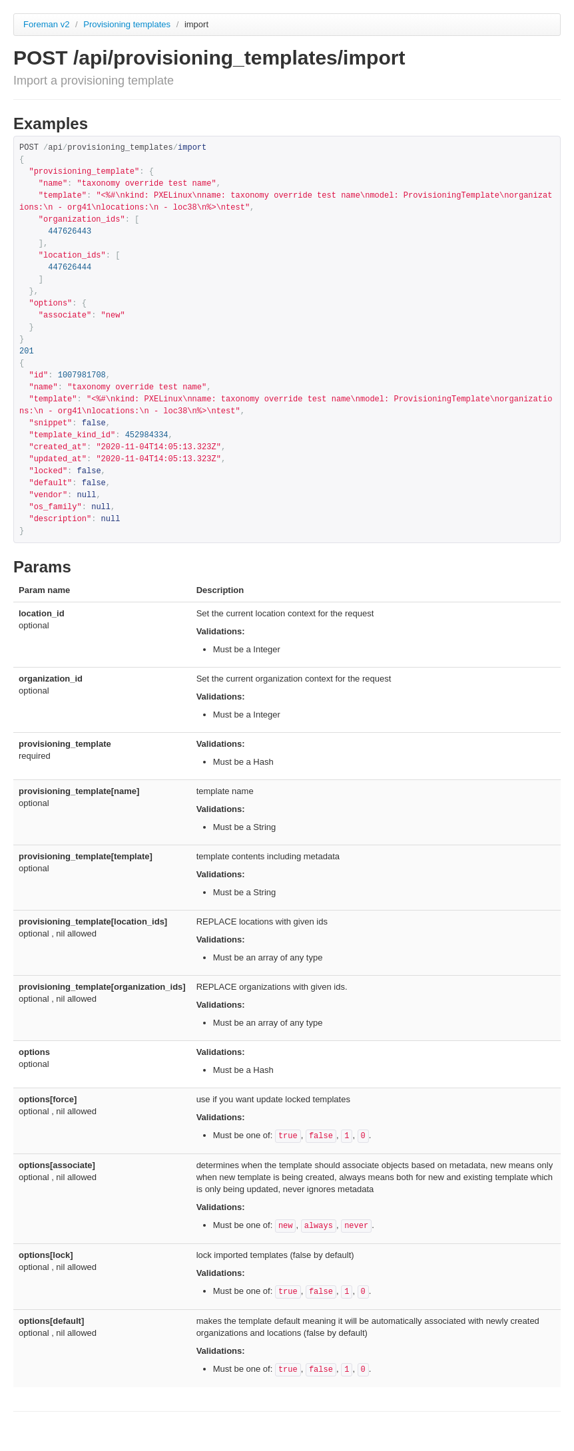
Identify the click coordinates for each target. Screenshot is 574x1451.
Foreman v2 (46, 24)
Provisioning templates (127, 24)
